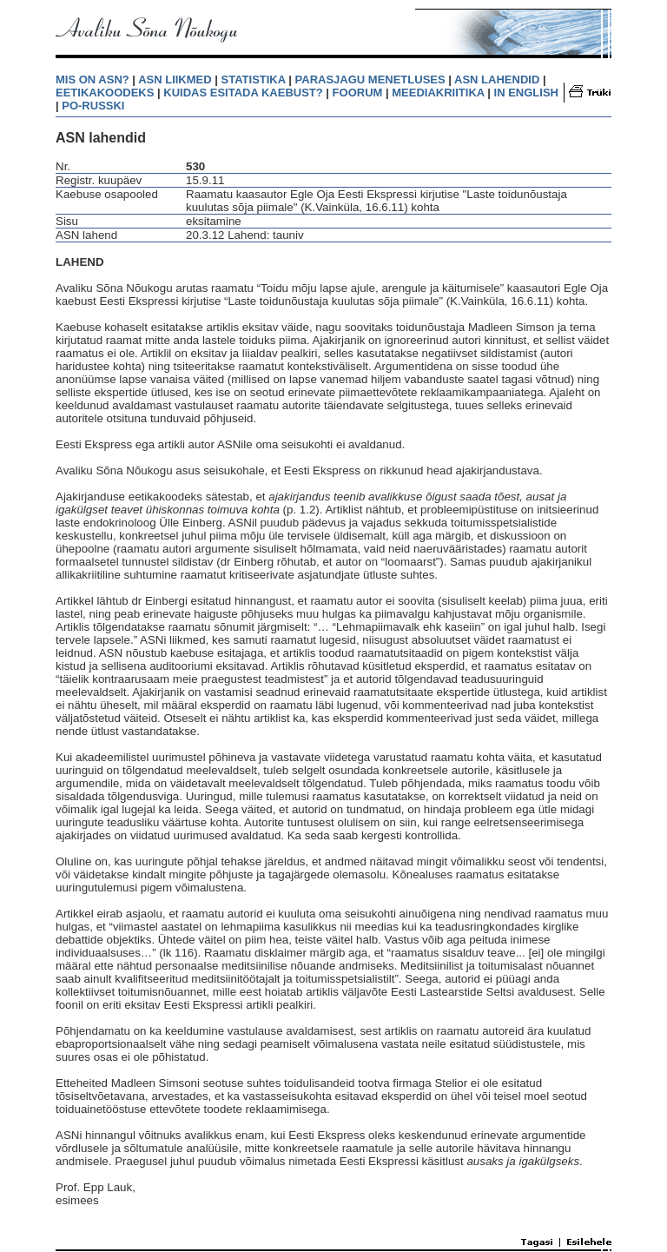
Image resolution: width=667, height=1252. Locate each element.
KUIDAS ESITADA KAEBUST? (242, 92)
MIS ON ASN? (92, 79)
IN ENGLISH (526, 92)
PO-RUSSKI (93, 105)
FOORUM (358, 92)
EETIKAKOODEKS (105, 92)
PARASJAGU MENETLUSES (370, 79)
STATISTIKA (253, 79)
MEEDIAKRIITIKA (438, 92)
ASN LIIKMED (175, 79)
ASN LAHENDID (496, 79)
